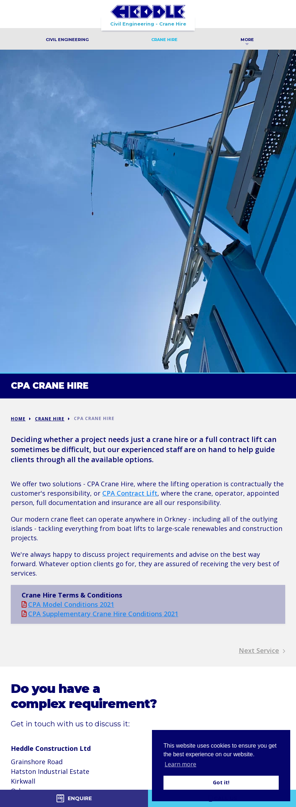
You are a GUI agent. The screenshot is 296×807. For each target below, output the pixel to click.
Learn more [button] (180, 764)
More (247, 40)
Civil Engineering (67, 39)
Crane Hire (164, 39)
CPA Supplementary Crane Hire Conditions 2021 (100, 613)
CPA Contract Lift (129, 493)
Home (18, 419)
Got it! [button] (221, 782)
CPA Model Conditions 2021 (68, 604)
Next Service (262, 650)
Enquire (74, 798)
